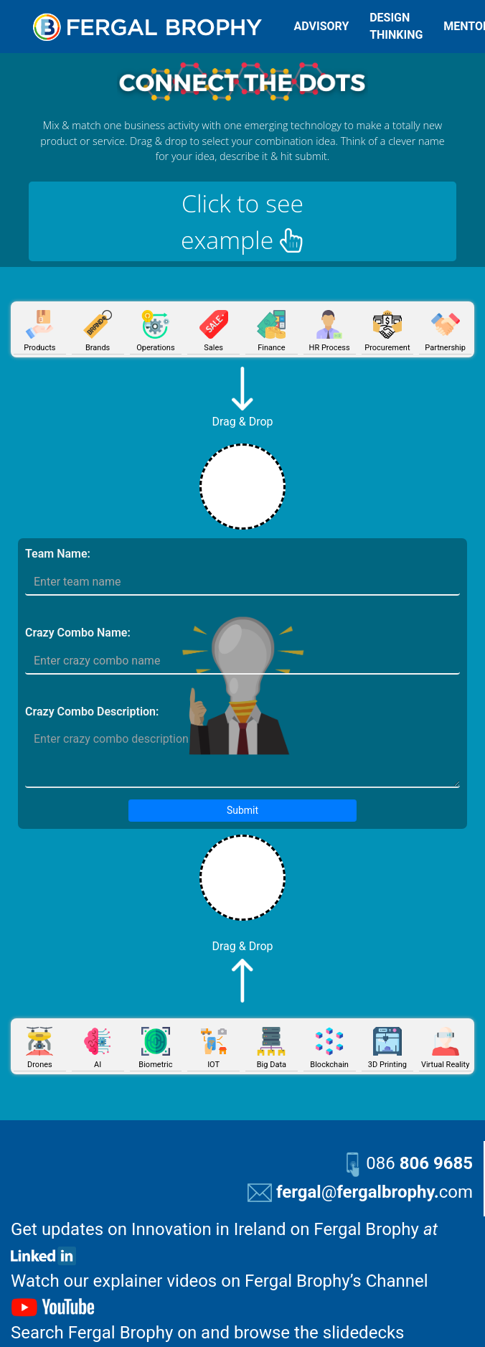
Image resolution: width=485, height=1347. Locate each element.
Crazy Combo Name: (78, 632)
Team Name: (57, 553)
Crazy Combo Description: (92, 711)
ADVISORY (321, 26)
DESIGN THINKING (396, 26)
